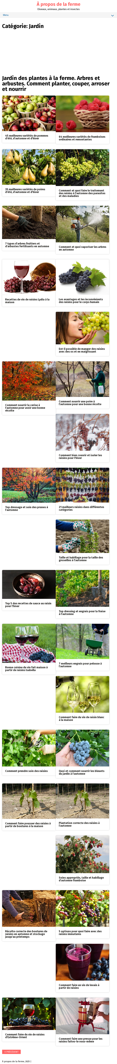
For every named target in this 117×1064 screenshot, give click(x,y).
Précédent (12, 1050)
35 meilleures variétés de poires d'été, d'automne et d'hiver (25, 191)
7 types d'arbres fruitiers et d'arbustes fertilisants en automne (27, 245)
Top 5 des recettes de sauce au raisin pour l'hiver (28, 604)
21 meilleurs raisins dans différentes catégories (81, 508)
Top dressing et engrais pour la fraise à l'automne (82, 612)
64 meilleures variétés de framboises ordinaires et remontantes (82, 138)
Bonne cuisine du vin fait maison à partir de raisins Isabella (26, 668)
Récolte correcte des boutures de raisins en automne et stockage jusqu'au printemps (26, 933)
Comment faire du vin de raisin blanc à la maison (81, 718)
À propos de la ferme (58, 4)
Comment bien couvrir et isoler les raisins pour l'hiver (80, 456)
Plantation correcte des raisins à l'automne (79, 824)
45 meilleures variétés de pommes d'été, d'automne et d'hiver (26, 137)
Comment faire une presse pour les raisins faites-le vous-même (80, 1039)
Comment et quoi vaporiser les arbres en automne (78, 248)
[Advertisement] (58, 51)
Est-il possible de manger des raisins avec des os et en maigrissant (82, 350)
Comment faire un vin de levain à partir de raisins (79, 985)
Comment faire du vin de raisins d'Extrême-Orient (25, 1035)
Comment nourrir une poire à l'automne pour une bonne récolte (80, 402)
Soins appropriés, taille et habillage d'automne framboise (81, 878)
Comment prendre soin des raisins (26, 770)
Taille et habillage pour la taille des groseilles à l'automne (81, 558)
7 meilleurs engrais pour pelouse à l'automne (80, 664)
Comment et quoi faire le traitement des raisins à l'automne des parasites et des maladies (82, 193)
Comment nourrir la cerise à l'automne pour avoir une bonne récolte (25, 407)
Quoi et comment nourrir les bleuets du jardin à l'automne (81, 772)
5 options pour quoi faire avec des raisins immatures (80, 932)
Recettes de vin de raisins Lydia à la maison (27, 301)
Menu (58, 15)
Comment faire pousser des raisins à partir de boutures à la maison (28, 824)
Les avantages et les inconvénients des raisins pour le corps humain (81, 301)
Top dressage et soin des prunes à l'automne (26, 508)
